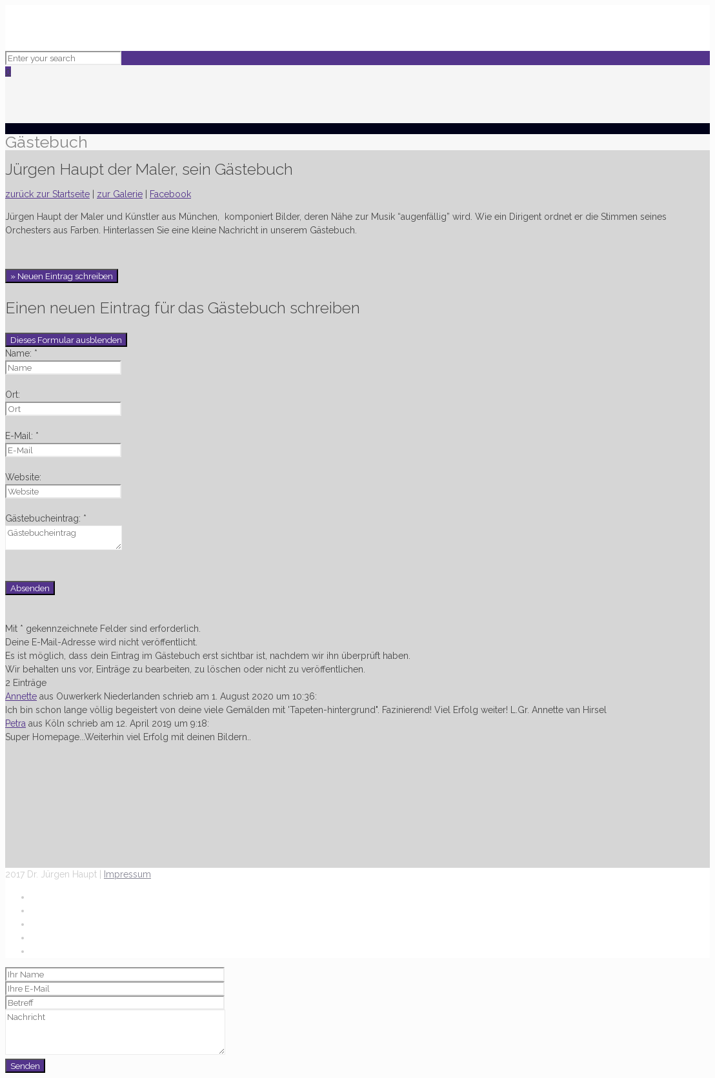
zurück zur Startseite (47, 194)
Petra (15, 723)
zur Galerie (120, 194)
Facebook (170, 194)
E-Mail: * (22, 436)
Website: (23, 477)
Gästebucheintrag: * (45, 518)
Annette (21, 696)
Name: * (21, 353)
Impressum (127, 874)
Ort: (12, 394)
